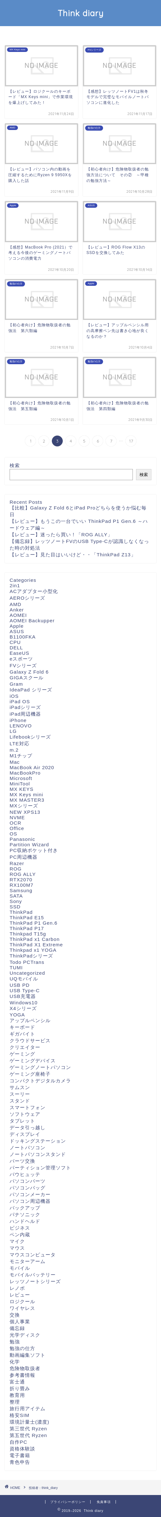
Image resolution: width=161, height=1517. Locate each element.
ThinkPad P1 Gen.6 (34, 923)
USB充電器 (23, 996)
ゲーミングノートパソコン (40, 1067)
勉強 (15, 1341)
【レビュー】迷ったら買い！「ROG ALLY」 (61, 534)
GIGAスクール (27, 677)
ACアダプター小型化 (34, 591)
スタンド (20, 1100)
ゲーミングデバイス (33, 1060)
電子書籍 (20, 1455)
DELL (16, 647)
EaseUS (19, 653)
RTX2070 (21, 879)
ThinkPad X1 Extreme (36, 944)
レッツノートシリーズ (35, 1281)
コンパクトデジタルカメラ (40, 1080)
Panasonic (22, 839)
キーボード (22, 1027)
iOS (14, 696)
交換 (15, 1315)
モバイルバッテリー (33, 1274)
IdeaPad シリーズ (31, 689)
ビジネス (20, 1228)
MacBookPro (25, 773)
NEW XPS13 (25, 812)
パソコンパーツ (27, 1181)
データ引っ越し (27, 1127)
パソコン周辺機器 (30, 1201)
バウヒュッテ (25, 1174)
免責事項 (104, 1502)
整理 (15, 1402)
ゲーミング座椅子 (30, 1074)
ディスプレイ (25, 1134)
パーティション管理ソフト (40, 1167)
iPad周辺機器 (25, 714)
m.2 (14, 750)
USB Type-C (25, 990)
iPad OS (20, 701)
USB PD (20, 985)
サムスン (20, 1087)
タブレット (22, 1120)
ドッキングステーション (38, 1141)
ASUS (17, 631)
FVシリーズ (23, 665)
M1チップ (21, 755)
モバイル (20, 1268)
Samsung (21, 890)
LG (13, 731)
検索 (15, 465)
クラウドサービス (30, 1040)
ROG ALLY (23, 874)
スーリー (20, 1094)
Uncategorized (27, 973)
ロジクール (22, 1301)
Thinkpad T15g (28, 933)
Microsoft (21, 778)
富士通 (17, 1381)
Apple (17, 626)
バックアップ (25, 1207)
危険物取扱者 (25, 1368)
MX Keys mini (26, 794)
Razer (17, 863)
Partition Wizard (29, 844)
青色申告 (20, 1462)
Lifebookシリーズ (30, 737)
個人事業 (20, 1321)
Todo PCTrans (27, 962)
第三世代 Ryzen (28, 1428)
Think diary (81, 13)
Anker (17, 609)
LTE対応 (19, 743)
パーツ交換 (22, 1161)
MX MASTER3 (27, 800)
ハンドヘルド (25, 1221)
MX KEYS (22, 789)
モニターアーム (27, 1261)
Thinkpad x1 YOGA (33, 950)
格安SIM (19, 1415)
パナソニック (25, 1214)
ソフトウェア (25, 1114)
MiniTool (20, 783)
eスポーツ (21, 658)
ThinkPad (21, 912)
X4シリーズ (23, 1008)
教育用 (17, 1395)
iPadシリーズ (25, 707)
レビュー (20, 1294)
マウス (17, 1248)
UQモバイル (24, 978)
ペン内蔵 (20, 1234)
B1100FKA (23, 636)
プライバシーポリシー (67, 1502)
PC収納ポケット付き (34, 850)
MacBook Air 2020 (32, 767)
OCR (15, 823)
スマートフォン (27, 1107)
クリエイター (25, 1047)
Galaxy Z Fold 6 (29, 672)
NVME (17, 817)
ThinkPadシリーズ (31, 955)
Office (17, 828)
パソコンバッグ (27, 1187)
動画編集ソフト (27, 1355)
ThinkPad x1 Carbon (35, 939)
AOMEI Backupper (32, 620)
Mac (15, 762)
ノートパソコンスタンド (38, 1154)
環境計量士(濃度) (29, 1422)
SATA (16, 896)
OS (13, 833)
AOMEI (18, 615)
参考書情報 (22, 1375)
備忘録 (17, 1328)
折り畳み (20, 1388)
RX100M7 (22, 885)
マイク (17, 1241)
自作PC (18, 1442)
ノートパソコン (27, 1147)
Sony (16, 901)
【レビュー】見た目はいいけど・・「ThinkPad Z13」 (73, 554)
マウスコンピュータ (33, 1254)
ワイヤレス (22, 1308)
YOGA (17, 1014)
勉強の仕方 (22, 1348)
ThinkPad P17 (27, 928)
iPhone (18, 720)
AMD (15, 604)
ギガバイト (22, 1034)
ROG (16, 868)
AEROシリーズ (27, 598)
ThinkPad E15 (27, 917)
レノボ (17, 1288)
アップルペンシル (30, 1020)
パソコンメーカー (30, 1194)
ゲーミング (22, 1054)
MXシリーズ (24, 805)
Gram (16, 684)
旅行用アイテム (27, 1408)
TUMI (16, 967)
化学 (15, 1361)
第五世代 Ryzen (28, 1435)
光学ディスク (25, 1335)
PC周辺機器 (23, 857)
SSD (15, 906)
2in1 (15, 585)
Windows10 (24, 1002)
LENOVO (21, 725)
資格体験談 (22, 1448)
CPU (15, 642)
